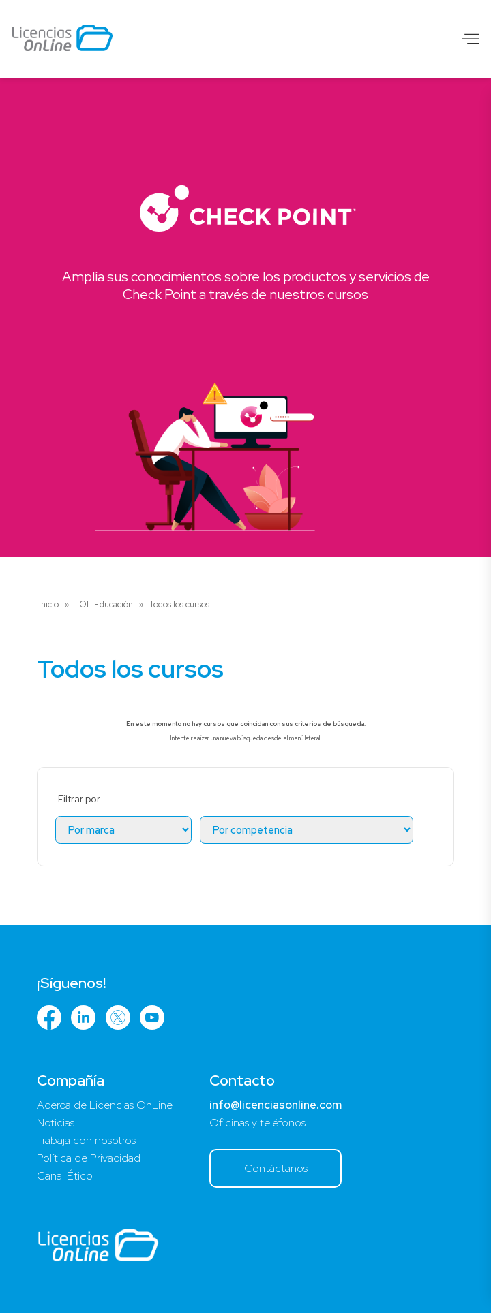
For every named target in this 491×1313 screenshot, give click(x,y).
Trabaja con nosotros (86, 1140)
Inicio (49, 604)
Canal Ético (65, 1176)
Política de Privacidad (88, 1158)
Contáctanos (276, 1168)
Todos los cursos (179, 604)
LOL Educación (104, 604)
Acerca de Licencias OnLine (105, 1105)
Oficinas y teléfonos (257, 1123)
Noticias (55, 1123)
